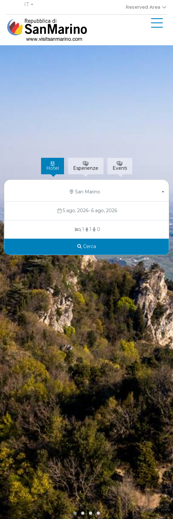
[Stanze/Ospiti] (87, 230)
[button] (28, 4)
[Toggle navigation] (157, 23)
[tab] (52, 166)
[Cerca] (86, 247)
